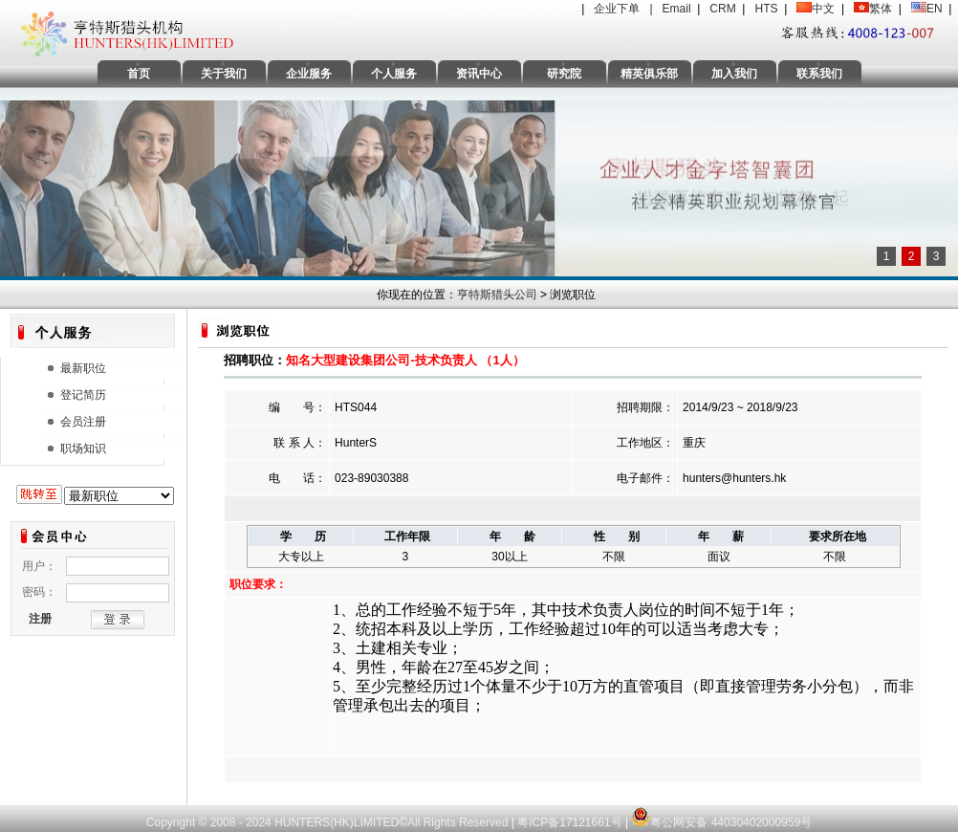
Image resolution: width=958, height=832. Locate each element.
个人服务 (394, 73)
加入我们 (734, 73)
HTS (765, 8)
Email (677, 8)
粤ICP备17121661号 (569, 822)
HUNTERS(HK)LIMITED (336, 822)
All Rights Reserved (459, 822)
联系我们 (819, 73)
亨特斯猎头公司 (497, 294)
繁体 (880, 8)
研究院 (564, 73)
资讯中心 (479, 73)
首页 (138, 73)
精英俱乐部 (649, 73)
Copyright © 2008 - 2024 (210, 822)
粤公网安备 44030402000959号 (721, 813)
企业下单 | (628, 8)
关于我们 (224, 73)
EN (934, 8)
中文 (823, 8)
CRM (722, 8)
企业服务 (309, 73)
